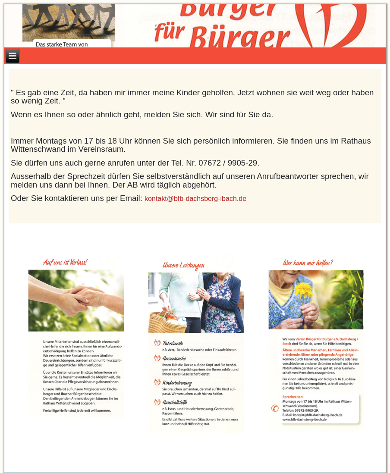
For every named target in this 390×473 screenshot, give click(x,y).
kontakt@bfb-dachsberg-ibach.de (195, 198)
